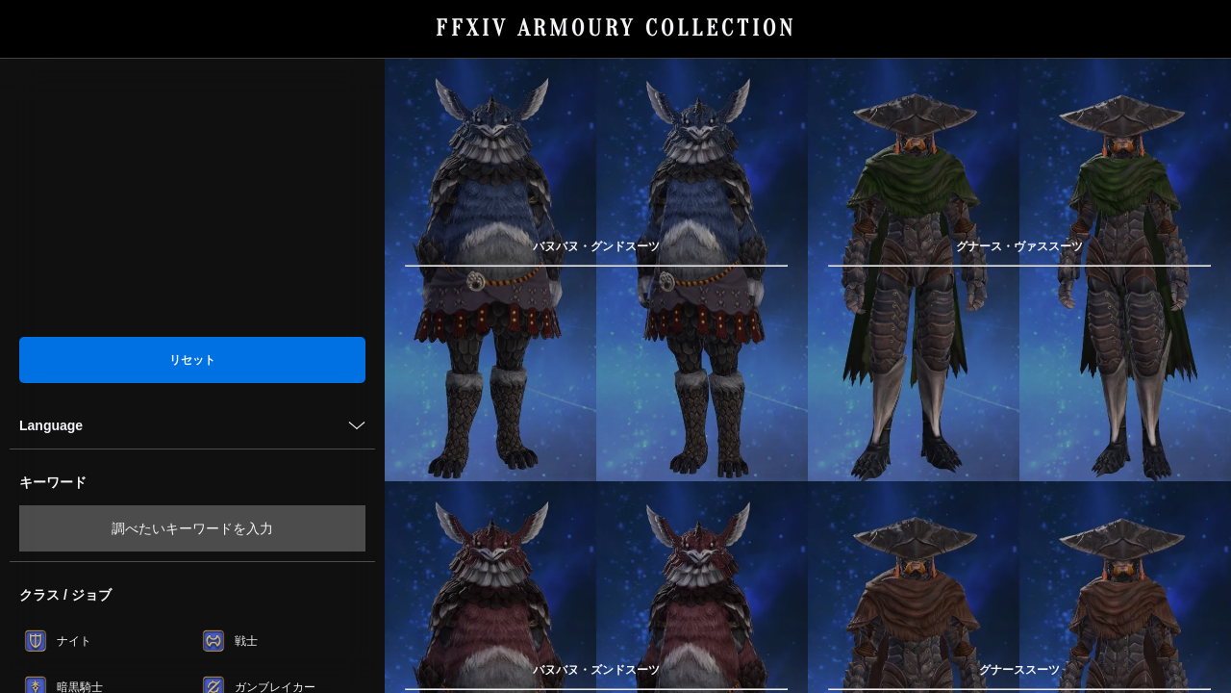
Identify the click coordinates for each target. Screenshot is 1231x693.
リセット (192, 360)
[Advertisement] (192, 197)
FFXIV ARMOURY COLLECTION (616, 28)
